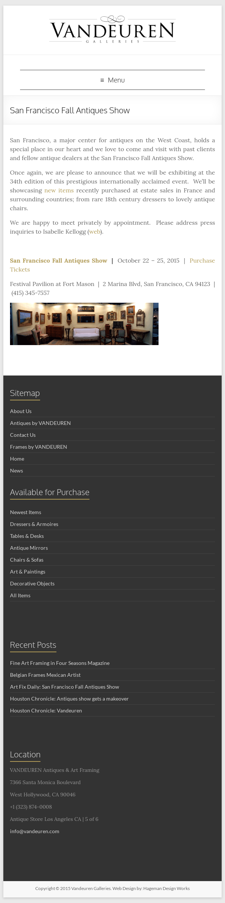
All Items (20, 595)
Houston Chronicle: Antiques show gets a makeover (69, 698)
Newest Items (25, 512)
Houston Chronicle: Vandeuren (46, 710)
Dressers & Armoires (34, 524)
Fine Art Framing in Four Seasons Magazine (60, 663)
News (16, 470)
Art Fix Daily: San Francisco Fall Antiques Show (64, 686)
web (94, 231)
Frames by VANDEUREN (38, 447)
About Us (21, 411)
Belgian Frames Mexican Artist (45, 675)
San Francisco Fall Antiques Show (58, 260)
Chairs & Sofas (26, 559)
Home (17, 458)
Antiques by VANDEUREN (40, 423)
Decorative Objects (32, 583)
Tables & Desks (27, 536)
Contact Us (23, 435)
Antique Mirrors (29, 548)
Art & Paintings (27, 571)
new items (59, 190)
